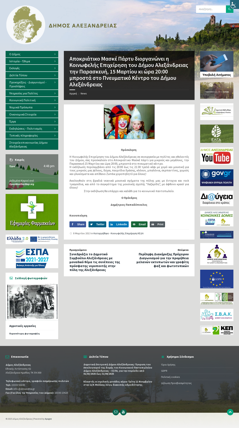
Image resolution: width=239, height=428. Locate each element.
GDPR (164, 370)
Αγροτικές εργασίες (22, 326)
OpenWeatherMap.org (21, 184)
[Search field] (214, 9)
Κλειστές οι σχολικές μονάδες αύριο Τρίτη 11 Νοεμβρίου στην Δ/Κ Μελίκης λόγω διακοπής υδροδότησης (117, 383)
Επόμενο (183, 250)
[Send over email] (139, 224)
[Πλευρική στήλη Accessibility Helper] (234, 4)
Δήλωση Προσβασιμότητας (176, 383)
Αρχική (73, 93)
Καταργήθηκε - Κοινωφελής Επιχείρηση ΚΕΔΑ (119, 233)
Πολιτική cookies (170, 377)
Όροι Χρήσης (168, 364)
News (84, 93)
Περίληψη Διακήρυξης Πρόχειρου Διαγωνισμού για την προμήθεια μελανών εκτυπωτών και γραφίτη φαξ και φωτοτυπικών (162, 260)
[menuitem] (32, 54)
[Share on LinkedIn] (119, 224)
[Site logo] (62, 43)
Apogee (48, 418)
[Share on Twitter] (97, 224)
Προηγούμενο (78, 250)
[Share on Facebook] (77, 224)
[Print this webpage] (157, 224)
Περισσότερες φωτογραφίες (24, 333)
